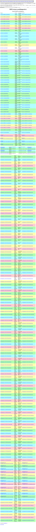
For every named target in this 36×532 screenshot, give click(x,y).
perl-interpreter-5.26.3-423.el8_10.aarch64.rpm (28, 499)
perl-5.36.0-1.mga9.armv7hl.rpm (26, 91)
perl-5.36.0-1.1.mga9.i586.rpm (25, 84)
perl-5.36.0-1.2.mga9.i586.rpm (25, 75)
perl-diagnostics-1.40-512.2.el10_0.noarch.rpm (28, 308)
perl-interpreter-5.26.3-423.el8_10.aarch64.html (6, 499)
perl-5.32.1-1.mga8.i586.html (4, 109)
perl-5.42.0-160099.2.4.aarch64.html (5, 14)
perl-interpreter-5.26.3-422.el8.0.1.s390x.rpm (27, 517)
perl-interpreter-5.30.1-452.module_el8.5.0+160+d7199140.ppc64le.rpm (28, 490)
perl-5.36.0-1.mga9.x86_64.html (4, 95)
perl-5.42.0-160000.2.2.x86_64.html (5, 30)
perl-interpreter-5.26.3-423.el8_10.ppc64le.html (6, 502)
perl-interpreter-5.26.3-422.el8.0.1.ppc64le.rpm (28, 514)
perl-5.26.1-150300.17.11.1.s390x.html (5, 127)
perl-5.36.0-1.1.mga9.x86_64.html (4, 86)
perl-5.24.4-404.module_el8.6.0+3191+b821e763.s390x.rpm (28, 135)
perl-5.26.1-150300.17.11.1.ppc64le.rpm (27, 125)
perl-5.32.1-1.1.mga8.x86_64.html (4, 102)
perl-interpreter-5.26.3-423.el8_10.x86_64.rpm (28, 508)
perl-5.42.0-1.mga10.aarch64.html (4, 61)
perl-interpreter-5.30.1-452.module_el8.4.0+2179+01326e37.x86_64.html (6, 496)
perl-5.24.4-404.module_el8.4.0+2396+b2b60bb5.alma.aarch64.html (7, 141)
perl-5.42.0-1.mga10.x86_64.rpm (26, 68)
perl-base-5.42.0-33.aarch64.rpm (29, 147)
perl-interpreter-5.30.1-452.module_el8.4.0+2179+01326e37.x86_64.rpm (28, 496)
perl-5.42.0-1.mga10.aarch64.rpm (26, 61)
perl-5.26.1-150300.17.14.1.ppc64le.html (5, 116)
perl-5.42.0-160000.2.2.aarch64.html (5, 23)
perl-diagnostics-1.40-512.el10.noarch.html (5, 323)
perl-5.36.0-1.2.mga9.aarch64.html (4, 70)
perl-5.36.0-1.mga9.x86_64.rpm (26, 95)
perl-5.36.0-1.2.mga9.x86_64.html (4, 77)
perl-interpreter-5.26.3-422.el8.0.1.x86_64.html (6, 520)
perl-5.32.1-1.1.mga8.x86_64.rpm (26, 102)
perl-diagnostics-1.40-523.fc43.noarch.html (5, 204)
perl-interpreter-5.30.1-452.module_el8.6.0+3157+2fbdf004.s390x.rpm (28, 487)
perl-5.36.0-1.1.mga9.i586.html (4, 84)
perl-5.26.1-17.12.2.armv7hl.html (4, 132)
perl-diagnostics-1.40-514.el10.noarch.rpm (27, 257)
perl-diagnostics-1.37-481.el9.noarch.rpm (27, 427)
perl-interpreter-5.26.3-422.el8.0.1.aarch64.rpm (28, 511)
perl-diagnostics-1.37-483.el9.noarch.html (5, 403)
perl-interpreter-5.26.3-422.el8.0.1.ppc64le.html (6, 514)
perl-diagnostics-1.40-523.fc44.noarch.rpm (27, 180)
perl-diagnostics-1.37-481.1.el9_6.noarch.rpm (28, 415)
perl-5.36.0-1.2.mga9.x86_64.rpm (26, 77)
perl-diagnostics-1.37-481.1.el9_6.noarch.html (6, 415)
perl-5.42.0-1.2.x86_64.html (3, 53)
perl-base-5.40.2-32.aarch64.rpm (29, 150)
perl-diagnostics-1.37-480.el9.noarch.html (5, 439)
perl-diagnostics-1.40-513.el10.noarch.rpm (27, 281)
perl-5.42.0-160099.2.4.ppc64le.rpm (26, 16)
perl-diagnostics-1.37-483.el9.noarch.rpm (27, 403)
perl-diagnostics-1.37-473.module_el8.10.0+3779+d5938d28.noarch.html (6, 475)
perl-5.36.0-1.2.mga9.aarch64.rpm (26, 70)
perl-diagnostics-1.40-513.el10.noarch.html (5, 281)
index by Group (5, 1)
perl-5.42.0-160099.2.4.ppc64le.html (5, 16)
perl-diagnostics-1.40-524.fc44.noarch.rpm (27, 168)
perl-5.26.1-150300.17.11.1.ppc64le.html (5, 125)
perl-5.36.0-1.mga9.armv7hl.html (4, 91)
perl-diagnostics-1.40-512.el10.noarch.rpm (27, 323)
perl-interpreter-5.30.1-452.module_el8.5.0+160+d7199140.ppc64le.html (6, 490)
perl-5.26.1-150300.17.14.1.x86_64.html (5, 120)
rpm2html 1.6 (5, 523)
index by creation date (21, 1)
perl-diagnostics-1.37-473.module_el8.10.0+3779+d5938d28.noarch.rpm (28, 475)
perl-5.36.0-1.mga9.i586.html (4, 93)
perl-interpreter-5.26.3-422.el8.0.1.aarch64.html (6, 511)
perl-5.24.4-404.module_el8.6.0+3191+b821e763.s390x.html (6, 135)
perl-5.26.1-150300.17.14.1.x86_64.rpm (27, 120)
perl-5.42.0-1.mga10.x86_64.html (4, 68)
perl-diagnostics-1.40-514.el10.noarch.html (5, 257)
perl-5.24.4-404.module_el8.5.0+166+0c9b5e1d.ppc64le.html (6, 138)
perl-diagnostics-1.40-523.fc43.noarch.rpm (27, 204)
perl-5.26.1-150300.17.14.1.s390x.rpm (26, 118)
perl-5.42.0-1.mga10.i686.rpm (25, 66)
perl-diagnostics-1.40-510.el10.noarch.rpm (27, 376)
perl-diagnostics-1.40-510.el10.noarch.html (5, 376)
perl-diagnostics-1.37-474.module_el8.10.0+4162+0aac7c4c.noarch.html (6, 463)
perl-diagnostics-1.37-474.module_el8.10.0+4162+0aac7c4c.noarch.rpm (28, 463)
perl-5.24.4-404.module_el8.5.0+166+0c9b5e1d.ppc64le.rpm (28, 138)
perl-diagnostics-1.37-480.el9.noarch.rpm (27, 439)
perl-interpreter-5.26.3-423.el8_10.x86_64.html (6, 508)
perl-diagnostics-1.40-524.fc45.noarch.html (5, 156)
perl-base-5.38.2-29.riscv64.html (4, 153)
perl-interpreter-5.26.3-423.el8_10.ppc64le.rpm (28, 502)
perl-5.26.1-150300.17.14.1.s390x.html (5, 118)
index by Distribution (10, 1)
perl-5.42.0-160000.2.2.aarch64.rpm (26, 23)
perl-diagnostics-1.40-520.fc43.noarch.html (5, 216)
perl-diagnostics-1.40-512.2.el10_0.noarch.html (6, 308)
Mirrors (30, 1)
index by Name (26, 1)
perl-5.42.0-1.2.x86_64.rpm (25, 53)
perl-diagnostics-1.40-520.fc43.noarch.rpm (27, 216)
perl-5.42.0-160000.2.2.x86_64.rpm (26, 30)
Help (32, 1)
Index (1, 1)
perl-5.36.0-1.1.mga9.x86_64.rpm (26, 86)
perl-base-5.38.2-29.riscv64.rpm (31, 153)
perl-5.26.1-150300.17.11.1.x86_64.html (5, 129)
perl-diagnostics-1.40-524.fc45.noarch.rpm (27, 156)
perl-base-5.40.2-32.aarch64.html (2, 150)
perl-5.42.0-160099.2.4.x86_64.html (5, 21)
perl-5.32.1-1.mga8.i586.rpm (25, 109)
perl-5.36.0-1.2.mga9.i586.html (4, 75)
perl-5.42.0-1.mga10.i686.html (4, 66)
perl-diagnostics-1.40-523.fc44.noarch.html (5, 180)
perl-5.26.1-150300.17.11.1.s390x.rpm (26, 127)
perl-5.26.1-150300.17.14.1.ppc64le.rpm (27, 116)
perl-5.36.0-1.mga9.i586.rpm (25, 93)
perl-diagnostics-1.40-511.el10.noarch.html (5, 373)
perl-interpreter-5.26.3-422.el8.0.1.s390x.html (6, 517)
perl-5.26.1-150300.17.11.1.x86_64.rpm (27, 129)
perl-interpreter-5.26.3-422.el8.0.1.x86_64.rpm (28, 520)
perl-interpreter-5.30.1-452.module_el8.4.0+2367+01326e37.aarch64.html (6, 493)
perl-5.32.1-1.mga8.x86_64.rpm (26, 111)
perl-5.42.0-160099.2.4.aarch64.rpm (26, 14)
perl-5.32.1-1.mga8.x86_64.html (4, 111)
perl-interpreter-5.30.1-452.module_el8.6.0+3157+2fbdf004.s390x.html (6, 487)
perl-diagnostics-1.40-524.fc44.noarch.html (5, 168)
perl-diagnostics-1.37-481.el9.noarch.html (5, 427)
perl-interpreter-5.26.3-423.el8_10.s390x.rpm (27, 505)
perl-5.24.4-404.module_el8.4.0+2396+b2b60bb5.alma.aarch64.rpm (29, 141)
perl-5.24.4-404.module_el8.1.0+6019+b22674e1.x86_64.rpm (28, 144)
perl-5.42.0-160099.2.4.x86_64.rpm (26, 21)
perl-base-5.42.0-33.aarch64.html (2, 147)
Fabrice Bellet (2, 524)
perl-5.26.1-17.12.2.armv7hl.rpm (26, 132)
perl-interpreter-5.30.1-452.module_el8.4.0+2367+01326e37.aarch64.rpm (28, 493)
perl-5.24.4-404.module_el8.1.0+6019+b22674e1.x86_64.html (6, 144)
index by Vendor (16, 1)
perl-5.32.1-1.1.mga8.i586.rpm (25, 100)
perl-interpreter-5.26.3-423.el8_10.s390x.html (6, 505)
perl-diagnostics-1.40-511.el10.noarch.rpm (27, 373)
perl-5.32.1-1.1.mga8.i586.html (4, 100)
